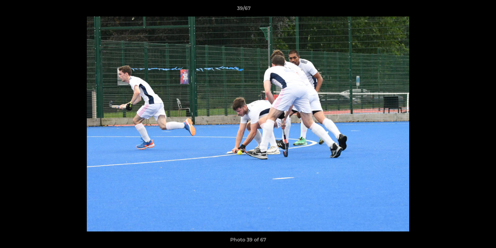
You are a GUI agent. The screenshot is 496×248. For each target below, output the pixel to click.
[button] (467, 10)
